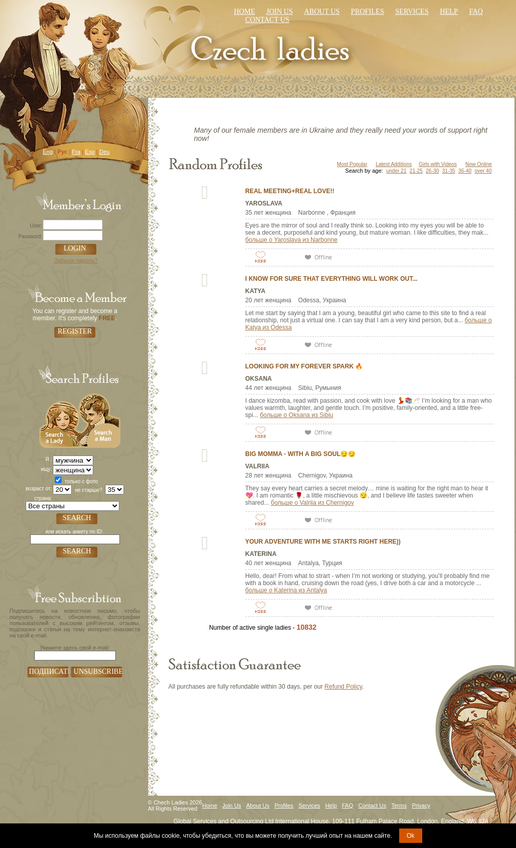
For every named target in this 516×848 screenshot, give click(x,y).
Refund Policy (343, 686)
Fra (76, 152)
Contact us (267, 20)
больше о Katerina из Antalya (286, 590)
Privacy (421, 805)
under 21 (396, 171)
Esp (90, 152)
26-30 (432, 171)
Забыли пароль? (76, 260)
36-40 (464, 171)
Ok (411, 835)
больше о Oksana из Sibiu (296, 415)
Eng (48, 152)
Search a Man (99, 419)
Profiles (367, 11)
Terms (399, 805)
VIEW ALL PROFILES (389, 626)
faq (476, 11)
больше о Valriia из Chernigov (312, 502)
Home (244, 11)
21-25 (416, 171)
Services (411, 11)
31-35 (449, 171)
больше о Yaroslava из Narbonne (291, 239)
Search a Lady (58, 419)
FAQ (347, 805)
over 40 (482, 171)
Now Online (478, 164)
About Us (321, 11)
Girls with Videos (438, 164)
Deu (104, 152)
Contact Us (372, 805)
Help (449, 11)
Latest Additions (394, 164)
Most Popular (352, 164)
